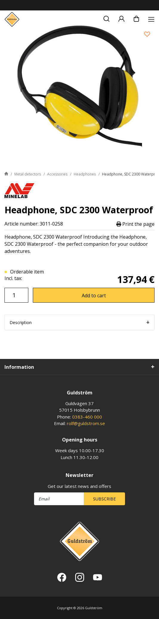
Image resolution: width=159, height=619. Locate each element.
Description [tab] (21, 322)
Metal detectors (27, 174)
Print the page (135, 224)
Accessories (57, 174)
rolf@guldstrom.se (86, 423)
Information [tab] (19, 367)
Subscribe (104, 499)
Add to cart (94, 295)
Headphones (85, 174)
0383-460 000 (87, 417)
